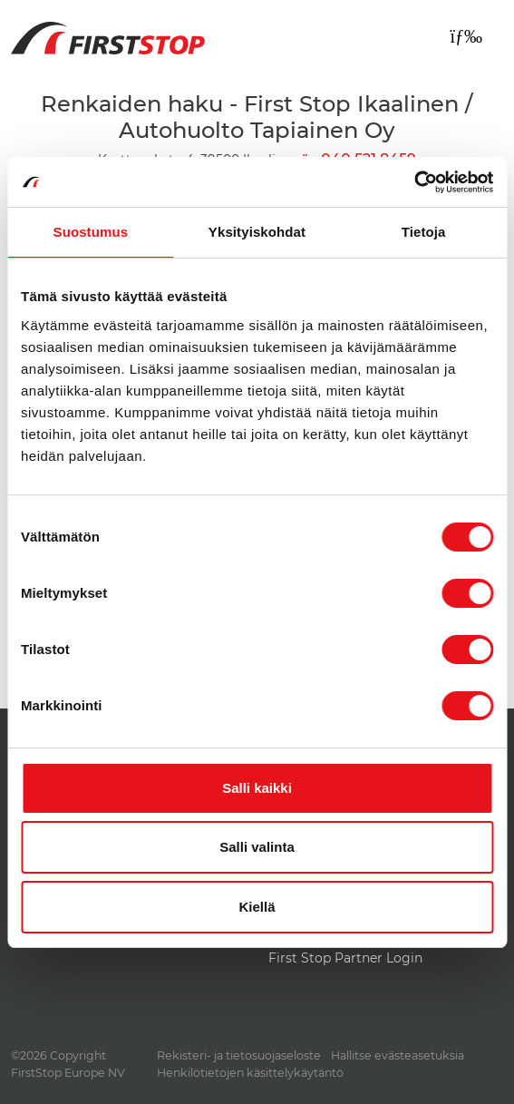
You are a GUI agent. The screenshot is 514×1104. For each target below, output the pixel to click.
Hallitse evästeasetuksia (397, 1055)
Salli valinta (257, 847)
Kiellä (256, 906)
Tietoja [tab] (424, 231)
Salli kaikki (257, 788)
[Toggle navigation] (466, 36)
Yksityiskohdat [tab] (257, 231)
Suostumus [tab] (91, 231)
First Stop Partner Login (345, 958)
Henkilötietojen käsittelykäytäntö (250, 1073)
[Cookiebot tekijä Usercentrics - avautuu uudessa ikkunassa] (414, 182)
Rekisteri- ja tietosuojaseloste (239, 1055)
